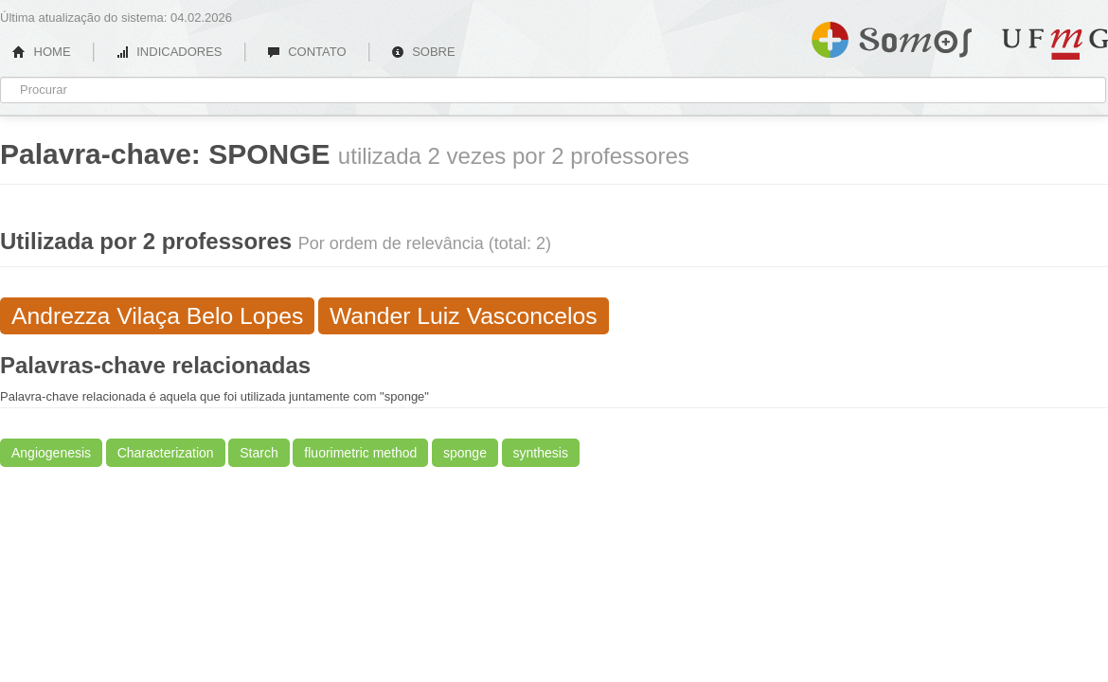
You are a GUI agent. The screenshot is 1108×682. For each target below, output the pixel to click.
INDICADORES (169, 52)
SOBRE (423, 52)
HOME (41, 52)
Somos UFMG (892, 36)
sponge (465, 452)
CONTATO (307, 52)
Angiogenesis (51, 452)
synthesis (540, 452)
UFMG (1055, 44)
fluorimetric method (360, 452)
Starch (258, 452)
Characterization (165, 452)
